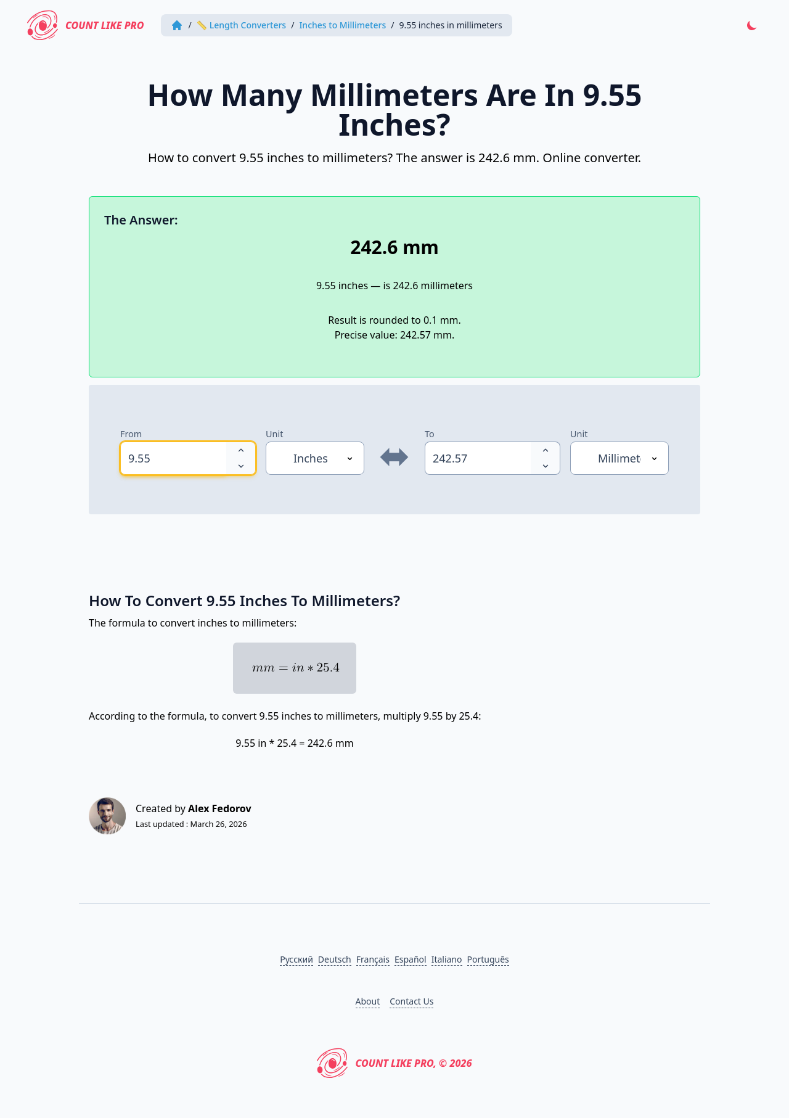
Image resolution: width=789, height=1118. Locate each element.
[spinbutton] (173, 458)
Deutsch (334, 959)
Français (373, 959)
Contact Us (411, 1001)
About (368, 1001)
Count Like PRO (85, 25)
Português (488, 959)
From (131, 434)
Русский (296, 959)
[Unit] (315, 458)
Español (410, 959)
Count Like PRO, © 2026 (394, 1063)
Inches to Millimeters (342, 25)
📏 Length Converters (242, 25)
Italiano (446, 959)
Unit (274, 434)
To (430, 434)
